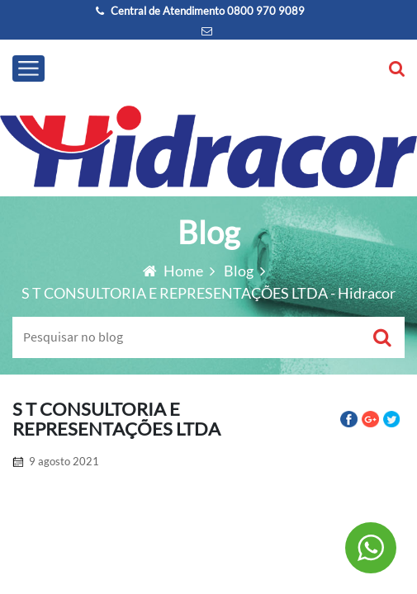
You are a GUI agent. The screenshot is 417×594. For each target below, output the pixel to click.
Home (174, 271)
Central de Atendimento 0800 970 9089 (200, 10)
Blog (240, 271)
